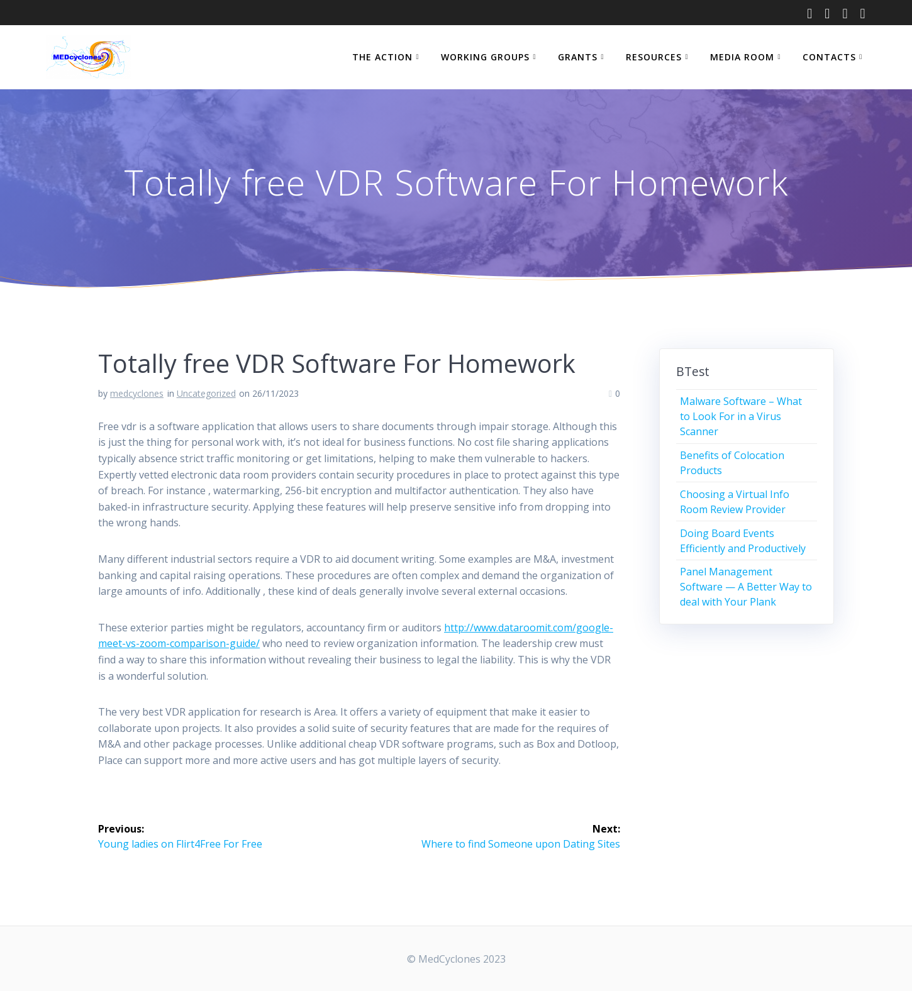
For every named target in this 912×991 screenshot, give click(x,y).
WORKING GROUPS (485, 57)
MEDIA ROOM (742, 57)
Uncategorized (206, 393)
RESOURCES (654, 57)
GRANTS (578, 57)
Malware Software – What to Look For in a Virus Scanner (741, 416)
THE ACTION (382, 57)
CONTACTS (829, 57)
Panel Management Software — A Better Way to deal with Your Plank (746, 587)
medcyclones (137, 393)
